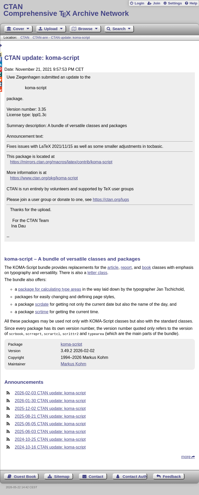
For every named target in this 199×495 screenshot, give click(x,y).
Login (139, 3)
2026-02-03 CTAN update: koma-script (50, 392)
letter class (97, 272)
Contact (96, 476)
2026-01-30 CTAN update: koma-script (50, 400)
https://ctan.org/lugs (111, 199)
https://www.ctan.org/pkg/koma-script (44, 178)
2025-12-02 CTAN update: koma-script (50, 408)
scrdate (41, 304)
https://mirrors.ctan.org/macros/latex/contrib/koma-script (61, 162)
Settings (175, 3)
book (146, 267)
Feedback (172, 476)
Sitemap (61, 476)
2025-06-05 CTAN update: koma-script (50, 423)
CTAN (24, 37)
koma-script (71, 343)
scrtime (41, 312)
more (186, 456)
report (126, 267)
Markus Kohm (73, 363)
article (113, 267)
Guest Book (25, 476)
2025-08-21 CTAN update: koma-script (50, 416)
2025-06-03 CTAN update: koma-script (50, 431)
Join (156, 3)
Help (193, 3)
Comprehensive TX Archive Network (99, 10)
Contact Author (135, 476)
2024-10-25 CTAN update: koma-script (50, 439)
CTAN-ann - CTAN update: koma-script (61, 37)
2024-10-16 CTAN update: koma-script (50, 446)
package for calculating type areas (49, 289)
